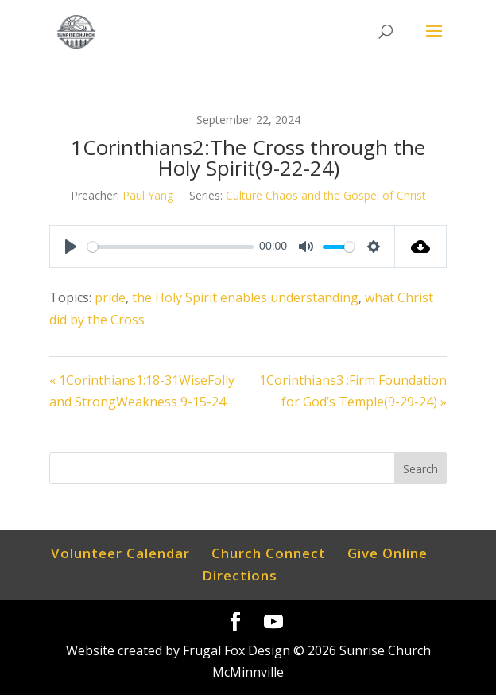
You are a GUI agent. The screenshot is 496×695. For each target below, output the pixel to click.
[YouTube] (273, 622)
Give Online (387, 553)
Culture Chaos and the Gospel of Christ (326, 195)
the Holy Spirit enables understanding (245, 297)
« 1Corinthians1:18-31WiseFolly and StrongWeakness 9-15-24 (141, 390)
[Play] (70, 246)
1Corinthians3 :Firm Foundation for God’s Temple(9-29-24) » (353, 390)
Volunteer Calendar (120, 553)
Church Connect (268, 553)
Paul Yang (147, 195)
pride (110, 297)
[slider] (170, 246)
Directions (239, 575)
